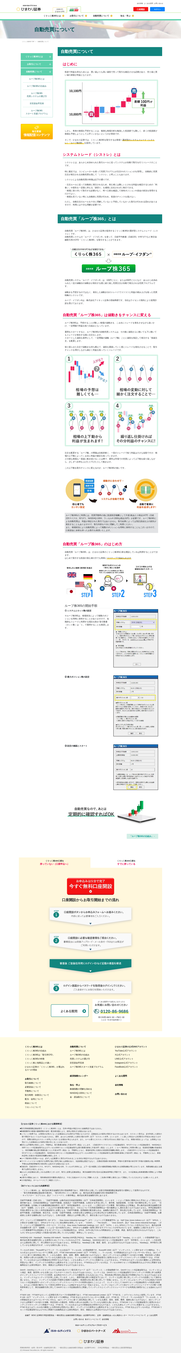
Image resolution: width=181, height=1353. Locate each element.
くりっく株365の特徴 (34, 1059)
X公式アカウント (122, 1055)
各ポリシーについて (93, 1319)
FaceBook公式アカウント (126, 1067)
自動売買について (101, 16)
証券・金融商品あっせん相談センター (112, 1315)
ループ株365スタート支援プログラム (86, 1067)
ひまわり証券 (73, 9)
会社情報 (140, 3)
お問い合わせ (158, 3)
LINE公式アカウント (124, 1059)
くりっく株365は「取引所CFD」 (40, 1055)
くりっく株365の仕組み (35, 1051)
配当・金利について (34, 1099)
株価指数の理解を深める (81, 1089)
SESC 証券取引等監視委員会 (42, 1315)
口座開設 (141, 9)
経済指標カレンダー (79, 1076)
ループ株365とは (36, 79)
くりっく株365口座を (54, 862)
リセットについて (33, 1107)
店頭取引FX (59, 10)
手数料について (32, 1091)
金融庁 (27, 1315)
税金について (31, 1103)
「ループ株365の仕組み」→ (142, 836)
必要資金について (33, 1087)
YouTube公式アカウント (126, 1051)
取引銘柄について (33, 1083)
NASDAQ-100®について (81, 1093)
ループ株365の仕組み (37, 86)
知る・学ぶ (125, 16)
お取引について (77, 16)
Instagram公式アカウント (126, 1063)
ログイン (157, 9)
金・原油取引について (80, 1097)
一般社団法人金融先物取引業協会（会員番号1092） (75, 1315)
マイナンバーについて (137, 1315)
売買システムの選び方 (80, 1059)
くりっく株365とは (52, 16)
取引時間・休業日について (37, 1095)
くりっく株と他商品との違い (38, 1063)
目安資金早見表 (37, 103)
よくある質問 (148, 3)
